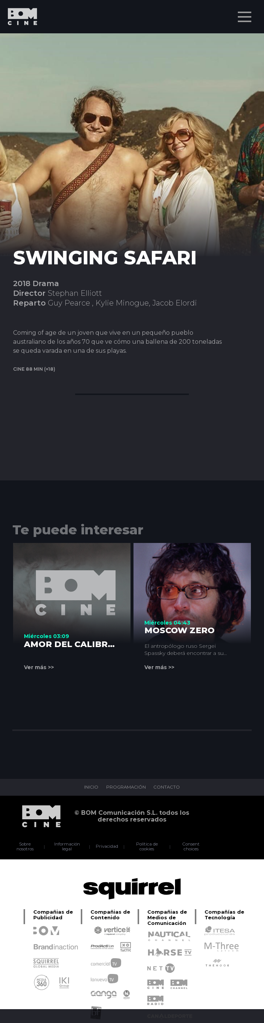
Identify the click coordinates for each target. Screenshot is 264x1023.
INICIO (90, 787)
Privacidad (107, 846)
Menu (245, 13)
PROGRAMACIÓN (125, 787)
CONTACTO (167, 787)
